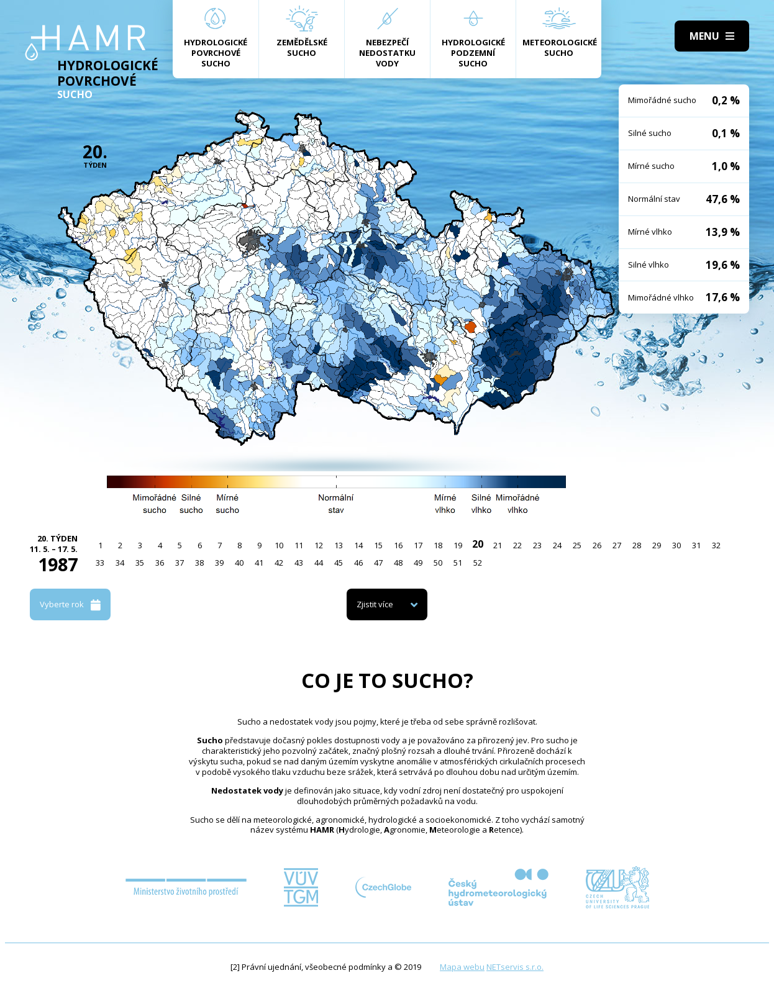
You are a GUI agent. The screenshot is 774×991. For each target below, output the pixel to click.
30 (676, 545)
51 (457, 562)
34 (120, 562)
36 (159, 562)
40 (239, 562)
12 (318, 545)
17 (418, 545)
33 (100, 562)
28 (636, 545)
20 (477, 544)
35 (139, 562)
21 (497, 545)
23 (537, 545)
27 (616, 545)
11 (298, 545)
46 (358, 562)
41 (259, 562)
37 (179, 562)
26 (597, 545)
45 (338, 562)
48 (398, 562)
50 (438, 562)
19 (457, 545)
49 (418, 562)
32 (716, 545)
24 (557, 545)
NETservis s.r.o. (515, 966)
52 (477, 562)
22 (517, 545)
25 (577, 545)
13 (338, 545)
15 (378, 545)
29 (656, 545)
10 (279, 545)
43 (298, 562)
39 (219, 562)
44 (318, 562)
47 (378, 562)
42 (279, 562)
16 (398, 545)
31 (696, 545)
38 (199, 562)
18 (438, 545)
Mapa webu (462, 966)
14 (358, 545)
